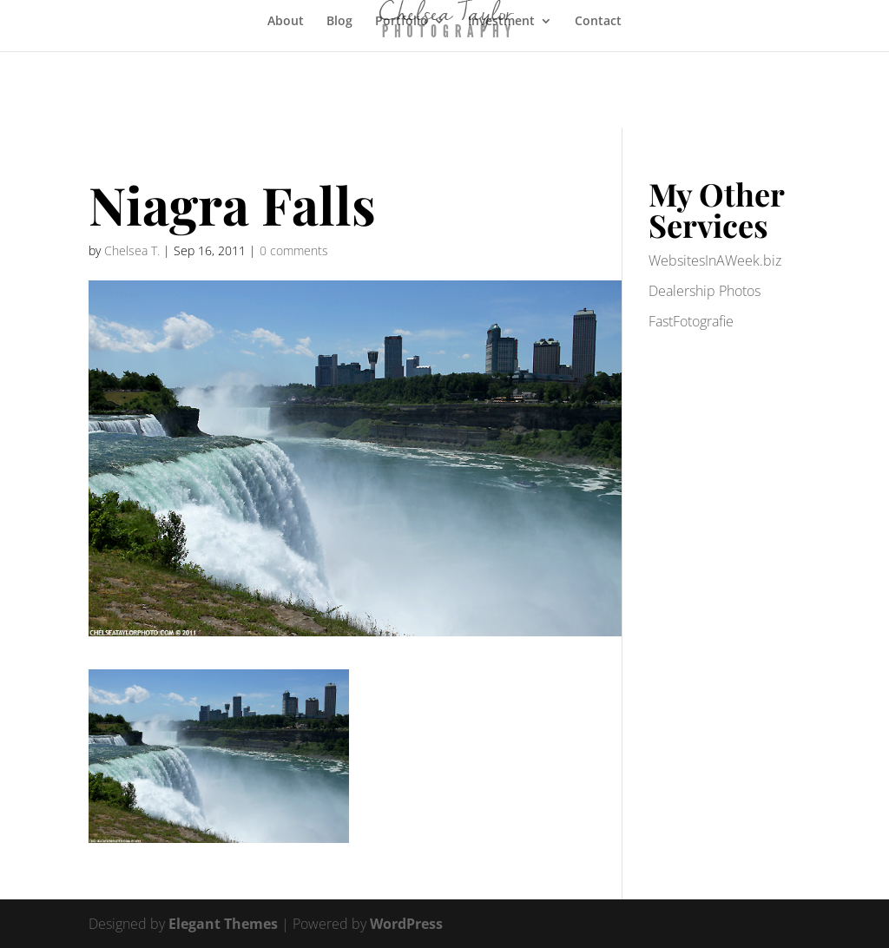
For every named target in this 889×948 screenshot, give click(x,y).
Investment (501, 22)
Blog (339, 22)
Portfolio (401, 22)
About (285, 22)
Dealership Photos (705, 290)
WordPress (406, 923)
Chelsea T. (132, 250)
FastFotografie (691, 321)
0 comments (294, 250)
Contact (598, 22)
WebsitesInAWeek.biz (715, 260)
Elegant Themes (223, 923)
